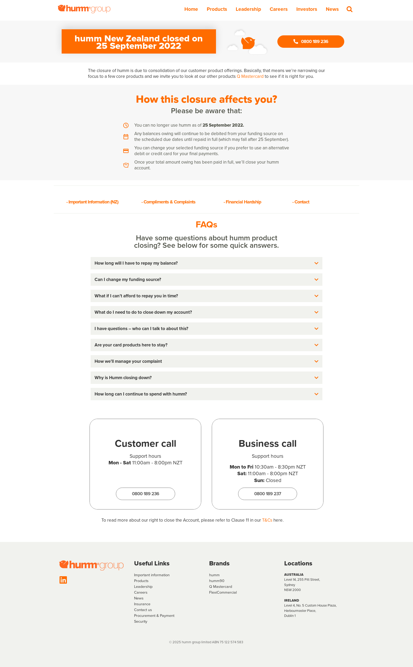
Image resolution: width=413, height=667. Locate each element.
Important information (152, 575)
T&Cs (267, 520)
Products (217, 9)
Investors (306, 9)
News (332, 9)
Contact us (143, 610)
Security (140, 621)
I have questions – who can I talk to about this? (141, 328)
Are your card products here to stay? (131, 345)
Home (191, 9)
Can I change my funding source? (128, 279)
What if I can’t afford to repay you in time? (136, 296)
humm (214, 575)
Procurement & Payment (154, 615)
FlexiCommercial (223, 592)
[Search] (349, 9)
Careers (279, 9)
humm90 (216, 581)
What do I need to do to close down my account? (143, 312)
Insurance (142, 604)
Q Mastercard (250, 76)
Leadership (248, 9)
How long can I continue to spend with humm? (141, 394)
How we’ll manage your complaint (128, 361)
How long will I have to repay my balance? (136, 263)
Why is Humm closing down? (123, 377)
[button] (206, 263)
